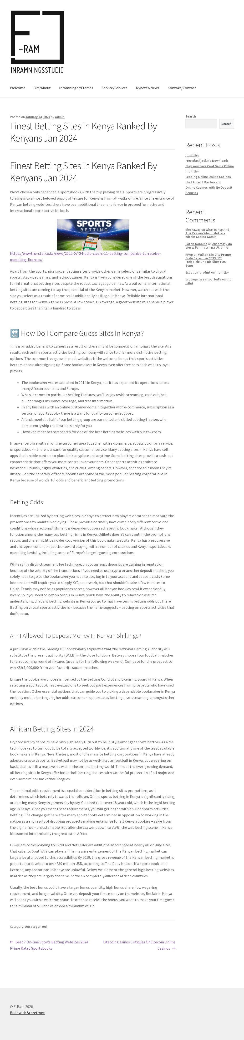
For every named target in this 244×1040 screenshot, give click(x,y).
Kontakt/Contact (182, 87)
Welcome (17, 87)
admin (60, 117)
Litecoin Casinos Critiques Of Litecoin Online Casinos (139, 945)
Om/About (42, 87)
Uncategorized (36, 926)
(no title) (192, 155)
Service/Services (114, 87)
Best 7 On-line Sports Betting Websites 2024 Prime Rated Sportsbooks (49, 945)
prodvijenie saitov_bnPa (203, 279)
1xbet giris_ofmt (197, 272)
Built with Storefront (27, 1012)
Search (190, 116)
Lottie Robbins (196, 244)
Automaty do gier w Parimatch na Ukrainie (208, 246)
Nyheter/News (147, 87)
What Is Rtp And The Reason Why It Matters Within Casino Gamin (207, 233)
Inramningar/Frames (76, 87)
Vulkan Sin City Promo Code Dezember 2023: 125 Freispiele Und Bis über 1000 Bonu (208, 260)
